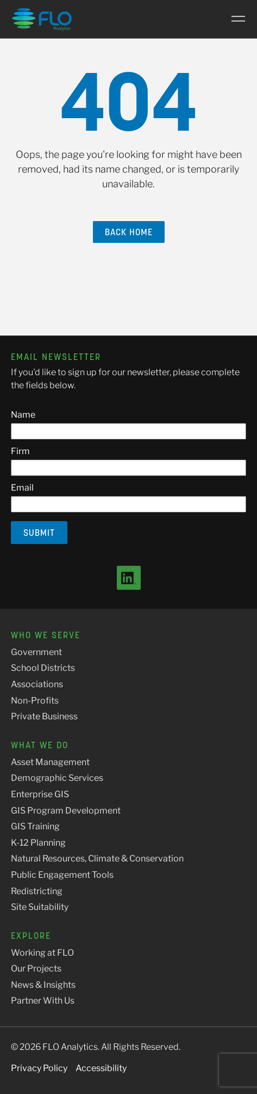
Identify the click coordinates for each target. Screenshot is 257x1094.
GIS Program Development (66, 810)
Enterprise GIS (40, 794)
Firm (20, 451)
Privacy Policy (39, 1068)
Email (22, 487)
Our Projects (36, 968)
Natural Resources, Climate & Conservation (97, 858)
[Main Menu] (234, 19)
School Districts (43, 668)
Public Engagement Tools (62, 875)
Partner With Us (42, 1000)
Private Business (44, 716)
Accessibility (101, 1068)
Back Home (129, 232)
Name (23, 415)
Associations (37, 684)
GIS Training (35, 826)
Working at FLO (42, 953)
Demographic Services (57, 778)
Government (36, 652)
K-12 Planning (38, 843)
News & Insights (43, 985)
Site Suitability (39, 907)
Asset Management (50, 762)
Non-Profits (35, 700)
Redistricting (36, 891)
